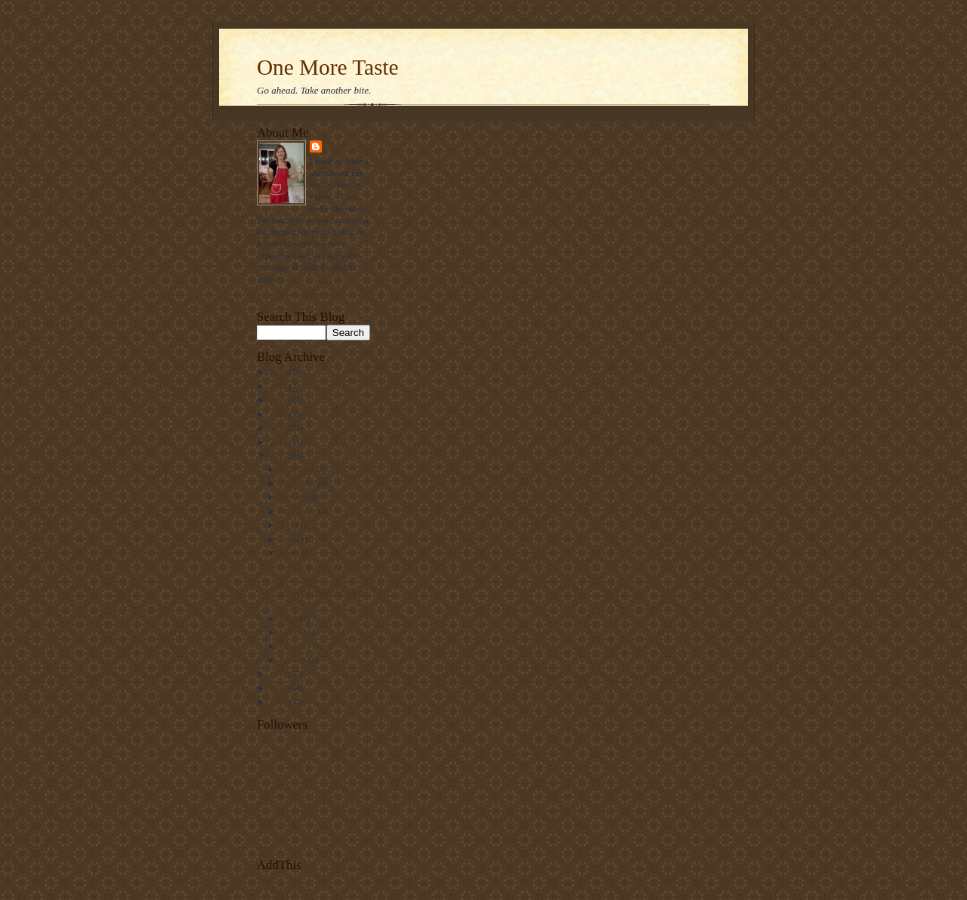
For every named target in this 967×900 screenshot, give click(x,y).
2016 (279, 399)
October (295, 496)
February (296, 645)
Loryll (342, 146)
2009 (279, 701)
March (292, 631)
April (290, 618)
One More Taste (327, 67)
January (294, 659)
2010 (279, 687)
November (299, 483)
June (289, 539)
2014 (279, 427)
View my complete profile (301, 293)
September (299, 511)
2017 (279, 385)
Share (266, 878)
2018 (279, 371)
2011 (279, 673)
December (298, 468)
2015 (279, 413)
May (289, 552)
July (288, 524)
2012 (279, 455)
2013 (279, 441)
